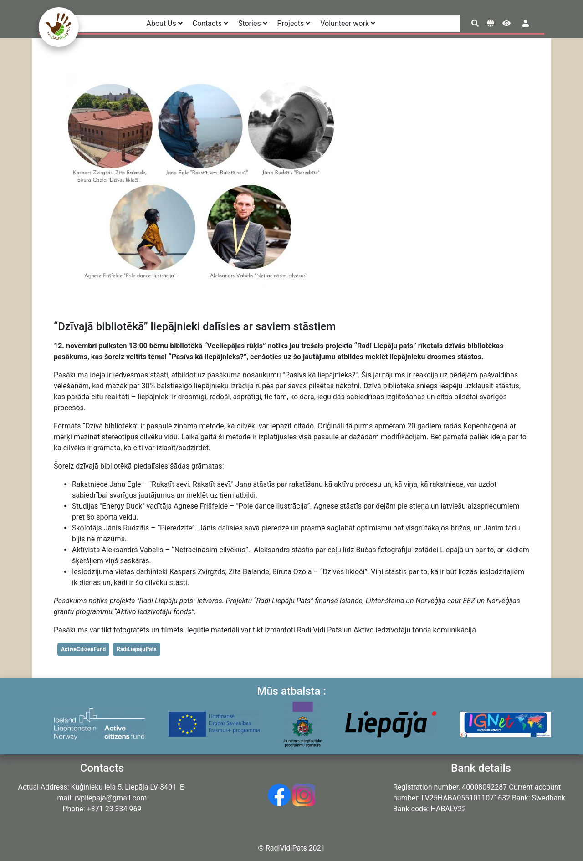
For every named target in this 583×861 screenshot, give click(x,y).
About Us (165, 23)
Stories (252, 23)
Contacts (210, 23)
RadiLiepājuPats (137, 649)
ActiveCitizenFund (83, 649)
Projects (294, 23)
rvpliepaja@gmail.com (111, 798)
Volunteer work (347, 23)
